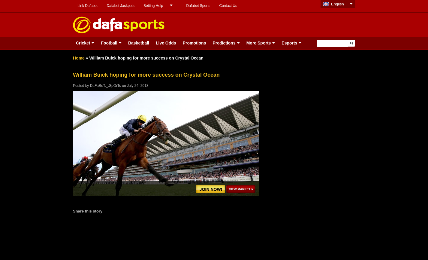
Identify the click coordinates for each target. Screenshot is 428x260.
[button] (351, 43)
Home (79, 58)
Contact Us (228, 6)
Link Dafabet (87, 6)
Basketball (138, 43)
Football (109, 43)
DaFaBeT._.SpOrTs (105, 86)
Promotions (194, 43)
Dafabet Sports (198, 6)
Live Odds (166, 43)
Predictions (223, 43)
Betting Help (153, 6)
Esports (289, 43)
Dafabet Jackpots (120, 6)
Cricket (83, 43)
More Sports (258, 43)
